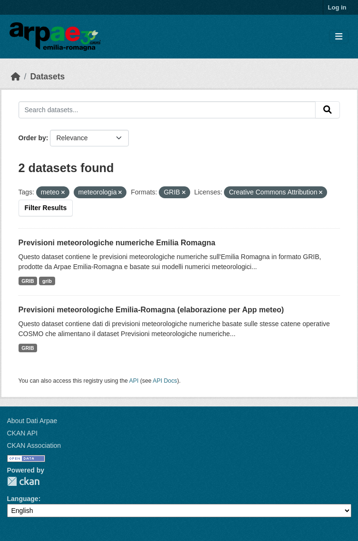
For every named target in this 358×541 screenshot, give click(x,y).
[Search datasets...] (167, 109)
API (134, 380)
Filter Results (46, 208)
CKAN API (22, 433)
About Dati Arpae (32, 421)
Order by (32, 138)
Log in (337, 7)
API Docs (165, 380)
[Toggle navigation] (338, 37)
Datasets (47, 76)
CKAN (23, 481)
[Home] (15, 76)
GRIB (27, 281)
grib (47, 281)
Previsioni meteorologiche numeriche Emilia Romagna (117, 243)
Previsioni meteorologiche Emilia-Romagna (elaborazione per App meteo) (151, 310)
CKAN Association (34, 445)
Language (23, 498)
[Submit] (327, 109)
